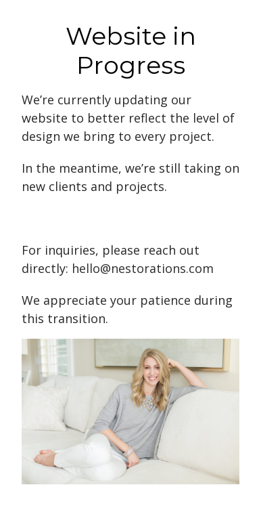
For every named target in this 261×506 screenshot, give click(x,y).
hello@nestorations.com (143, 268)
